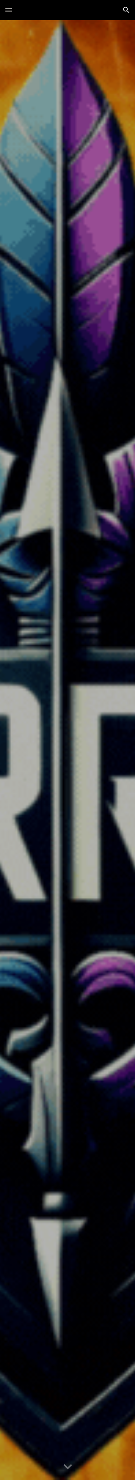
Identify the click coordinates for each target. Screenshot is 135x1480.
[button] (8, 10)
